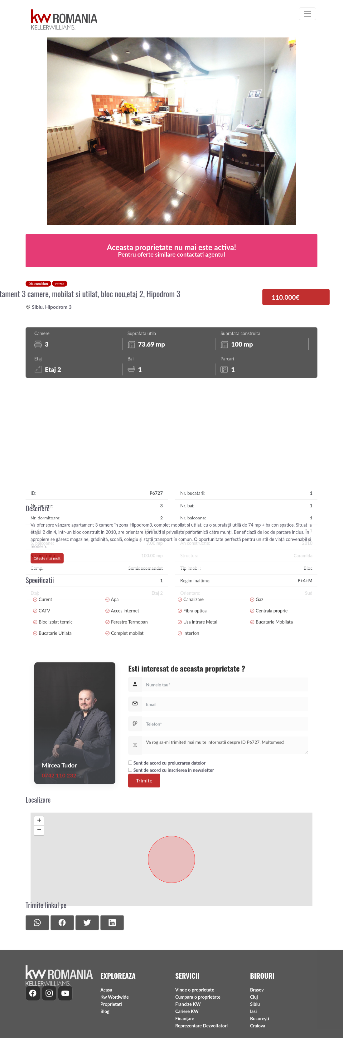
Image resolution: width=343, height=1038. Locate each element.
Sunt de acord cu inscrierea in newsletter (171, 834)
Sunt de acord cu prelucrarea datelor (166, 827)
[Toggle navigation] (307, 13)
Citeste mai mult (47, 590)
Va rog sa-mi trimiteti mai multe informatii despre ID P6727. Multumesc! (225, 809)
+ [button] (39, 875)
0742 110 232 (59, 840)
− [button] (39, 885)
